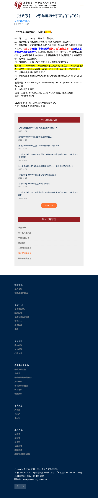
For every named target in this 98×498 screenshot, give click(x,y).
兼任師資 (18, 349)
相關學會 (18, 450)
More (49, 205)
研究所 (17, 414)
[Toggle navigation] (82, 5)
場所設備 (18, 325)
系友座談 (18, 446)
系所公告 (18, 289)
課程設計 (18, 313)
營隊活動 (18, 394)
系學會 (17, 434)
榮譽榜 (17, 442)
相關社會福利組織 (22, 454)
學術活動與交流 (21, 386)
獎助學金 (18, 381)
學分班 (17, 418)
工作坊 (17, 373)
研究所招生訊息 (22, 21)
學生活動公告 (20, 369)
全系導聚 (18, 389)
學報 (16, 329)
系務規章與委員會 (22, 317)
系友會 (17, 438)
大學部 (17, 410)
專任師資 (18, 345)
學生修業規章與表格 (23, 377)
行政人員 (18, 353)
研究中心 (18, 321)
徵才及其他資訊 (21, 293)
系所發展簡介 (20, 309)
